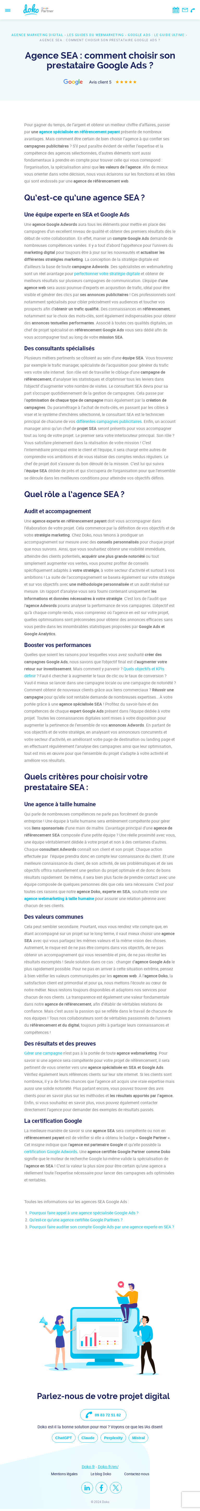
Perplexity (115, 1439)
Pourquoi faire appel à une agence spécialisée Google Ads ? (83, 1213)
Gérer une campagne (43, 1053)
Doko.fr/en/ (108, 1469)
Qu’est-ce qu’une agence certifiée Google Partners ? (75, 1220)
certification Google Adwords (50, 1151)
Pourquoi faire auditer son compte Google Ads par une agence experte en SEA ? (101, 1227)
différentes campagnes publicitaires (109, 421)
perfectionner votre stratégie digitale (107, 273)
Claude (85, 1439)
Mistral (144, 1439)
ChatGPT (57, 1439)
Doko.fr (88, 1469)
